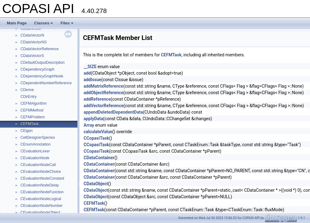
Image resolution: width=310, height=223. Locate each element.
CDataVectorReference (39, 49)
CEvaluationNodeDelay (39, 185)
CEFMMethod (31, 110)
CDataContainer (99, 157)
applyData (93, 118)
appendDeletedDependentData (113, 112)
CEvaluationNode (34, 158)
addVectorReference (104, 105)
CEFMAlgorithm (33, 103)
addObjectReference (103, 92)
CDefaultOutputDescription (42, 62)
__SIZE (90, 66)
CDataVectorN (32, 35)
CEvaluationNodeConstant (42, 178)
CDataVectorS (32, 56)
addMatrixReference (103, 86)
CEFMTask (29, 124)
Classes (43, 23)
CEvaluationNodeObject (40, 212)
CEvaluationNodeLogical (40, 199)
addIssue (92, 79)
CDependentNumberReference (46, 83)
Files (66, 23)
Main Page (17, 23)
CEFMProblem (32, 117)
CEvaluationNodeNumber (41, 205)
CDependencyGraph (37, 69)
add (87, 73)
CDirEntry (28, 96)
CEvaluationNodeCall (38, 165)
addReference (97, 99)
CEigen (26, 131)
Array (89, 125)
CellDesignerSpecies (37, 137)
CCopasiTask (96, 138)
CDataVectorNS (33, 42)
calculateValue (98, 131)
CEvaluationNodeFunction (41, 192)
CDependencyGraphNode (41, 76)
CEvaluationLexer (35, 151)
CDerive (27, 90)
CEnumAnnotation (35, 144)
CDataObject (96, 183)
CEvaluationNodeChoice (40, 171)
